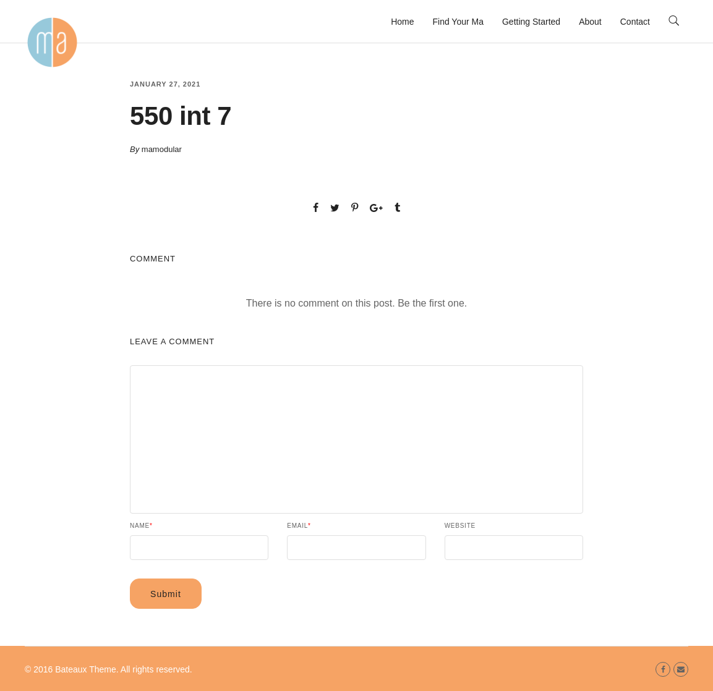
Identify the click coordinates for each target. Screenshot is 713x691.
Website (460, 526)
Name (141, 526)
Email (298, 526)
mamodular (162, 149)
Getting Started (531, 22)
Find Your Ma (458, 22)
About (590, 22)
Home (402, 22)
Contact (635, 22)
